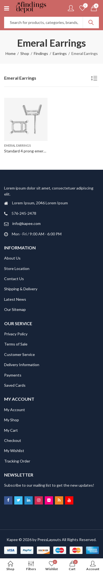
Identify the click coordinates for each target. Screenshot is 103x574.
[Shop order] (95, 79)
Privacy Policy (15, 333)
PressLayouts (49, 539)
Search (91, 22)
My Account (14, 409)
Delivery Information (21, 364)
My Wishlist (14, 450)
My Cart (11, 430)
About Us (12, 258)
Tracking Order (17, 461)
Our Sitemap (15, 309)
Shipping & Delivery (20, 288)
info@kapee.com (26, 223)
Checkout (12, 440)
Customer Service (19, 354)
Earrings (60, 53)
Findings (41, 53)
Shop (24, 53)
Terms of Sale (15, 344)
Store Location (16, 268)
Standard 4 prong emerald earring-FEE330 (40, 151)
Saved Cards (15, 385)
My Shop (11, 419)
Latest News (15, 299)
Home (10, 53)
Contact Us (14, 278)
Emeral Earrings (17, 145)
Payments (12, 375)
